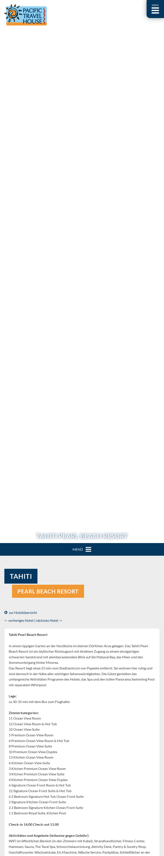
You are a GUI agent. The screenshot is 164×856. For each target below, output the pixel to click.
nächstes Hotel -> (49, 620)
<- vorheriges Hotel (18, 620)
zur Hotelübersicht (20, 612)
